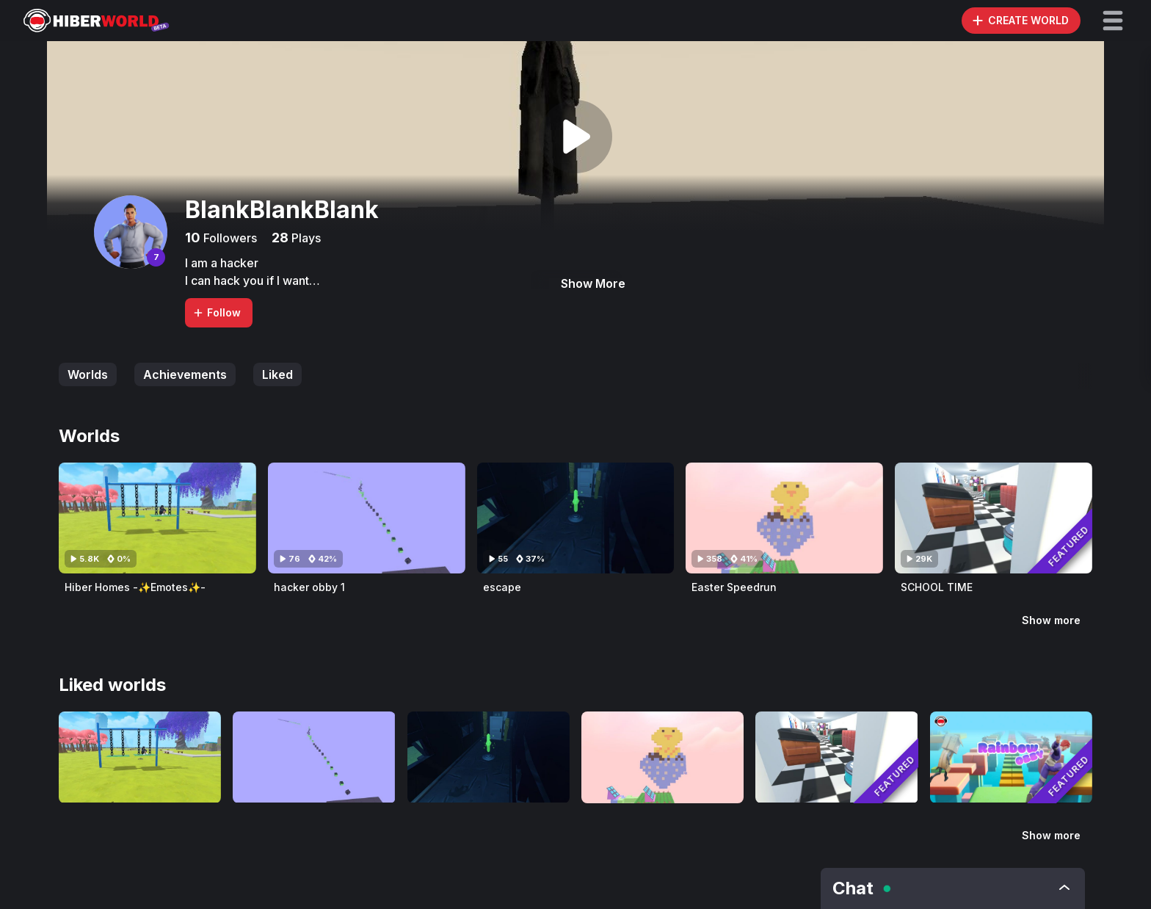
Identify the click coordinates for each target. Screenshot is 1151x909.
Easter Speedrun (734, 587)
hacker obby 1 (309, 587)
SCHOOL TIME (937, 587)
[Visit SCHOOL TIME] (993, 518)
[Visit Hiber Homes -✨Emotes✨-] (157, 518)
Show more (1051, 620)
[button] (1113, 20)
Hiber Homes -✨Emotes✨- (135, 587)
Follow (216, 312)
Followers (228, 238)
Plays (304, 238)
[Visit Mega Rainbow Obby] (1011, 757)
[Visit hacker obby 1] (366, 518)
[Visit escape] (576, 518)
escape (502, 587)
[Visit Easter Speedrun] (784, 518)
